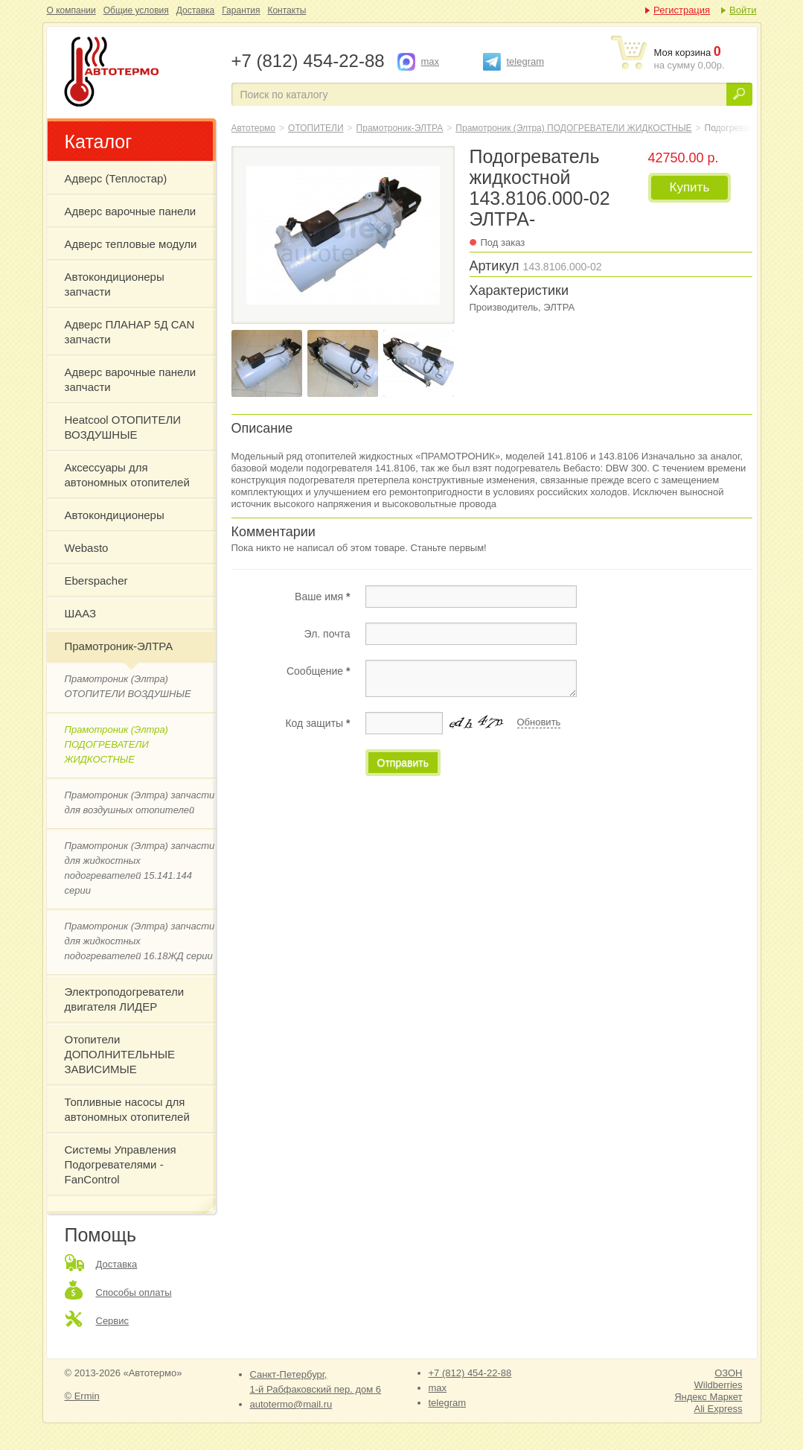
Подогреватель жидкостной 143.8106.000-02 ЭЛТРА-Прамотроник (137, 73)
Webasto (87, 547)
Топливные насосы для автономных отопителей (127, 1109)
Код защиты (317, 723)
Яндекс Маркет (708, 1396)
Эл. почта (327, 634)
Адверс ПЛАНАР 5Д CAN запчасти (130, 332)
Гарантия (241, 10)
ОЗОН (728, 1373)
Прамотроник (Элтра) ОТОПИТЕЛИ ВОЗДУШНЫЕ (128, 686)
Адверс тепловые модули (131, 244)
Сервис (112, 1320)
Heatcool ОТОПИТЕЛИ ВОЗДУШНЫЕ (123, 427)
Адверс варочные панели (130, 211)
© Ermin (82, 1396)
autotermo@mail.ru (291, 1404)
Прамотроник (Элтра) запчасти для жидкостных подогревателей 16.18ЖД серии (140, 940)
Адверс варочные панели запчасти (130, 379)
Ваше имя (322, 596)
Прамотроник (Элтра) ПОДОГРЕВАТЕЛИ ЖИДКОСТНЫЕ (116, 744)
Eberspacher (96, 580)
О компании (71, 10)
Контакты (286, 10)
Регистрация (681, 10)
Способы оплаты (134, 1292)
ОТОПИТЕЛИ (316, 128)
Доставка (195, 10)
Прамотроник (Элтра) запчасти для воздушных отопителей (140, 802)
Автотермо (253, 128)
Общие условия (136, 10)
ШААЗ (81, 613)
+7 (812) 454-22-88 (470, 1373)
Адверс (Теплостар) (116, 178)
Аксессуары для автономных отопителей (127, 475)
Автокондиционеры (114, 515)
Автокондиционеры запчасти (114, 284)
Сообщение (319, 671)
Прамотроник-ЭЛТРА (119, 646)
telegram (526, 61)
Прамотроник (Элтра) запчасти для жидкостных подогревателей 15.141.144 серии (140, 868)
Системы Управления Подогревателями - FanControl (120, 1164)
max (430, 61)
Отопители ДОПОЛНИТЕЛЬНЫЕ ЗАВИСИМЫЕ (120, 1054)
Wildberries (718, 1384)
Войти (742, 10)
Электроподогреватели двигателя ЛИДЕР (125, 999)
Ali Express (718, 1408)
